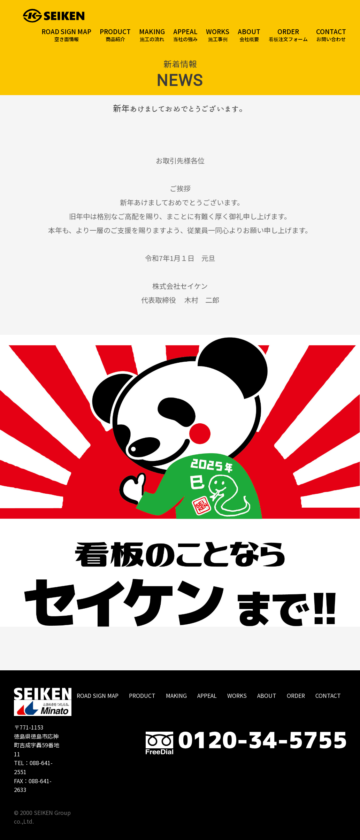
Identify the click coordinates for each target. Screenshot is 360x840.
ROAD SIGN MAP (97, 695)
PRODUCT (142, 695)
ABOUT (266, 695)
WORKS (237, 695)
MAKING (176, 695)
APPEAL (207, 695)
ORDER (296, 695)
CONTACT (328, 695)
